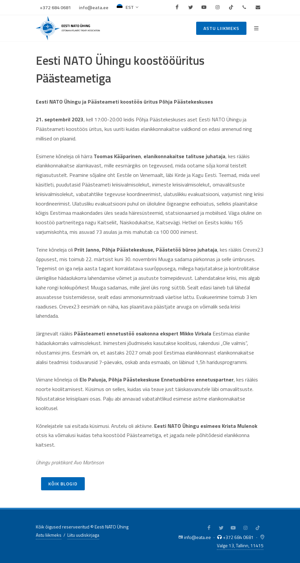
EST (127, 7)
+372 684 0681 (55, 7)
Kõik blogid (63, 483)
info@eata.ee (93, 7)
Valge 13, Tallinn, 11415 (240, 545)
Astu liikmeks (221, 28)
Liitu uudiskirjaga (83, 534)
